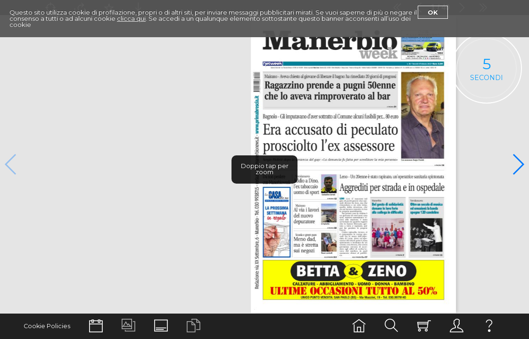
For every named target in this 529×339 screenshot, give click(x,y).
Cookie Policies (47, 326)
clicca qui (131, 18)
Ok (433, 12)
